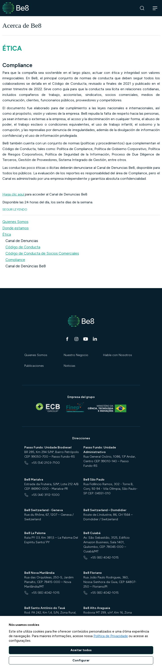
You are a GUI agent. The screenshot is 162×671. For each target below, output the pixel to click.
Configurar (81, 660)
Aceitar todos (81, 650)
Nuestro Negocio (76, 355)
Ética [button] (6, 234)
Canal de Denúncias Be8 (25, 266)
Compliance (15, 260)
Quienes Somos (35, 355)
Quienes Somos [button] (15, 222)
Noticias (69, 366)
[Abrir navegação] (155, 8)
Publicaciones (34, 366)
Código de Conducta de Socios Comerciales (42, 253)
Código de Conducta (22, 247)
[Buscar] (142, 8)
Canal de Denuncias (21, 241)
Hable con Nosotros (117, 355)
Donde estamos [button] (15, 228)
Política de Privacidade (110, 636)
